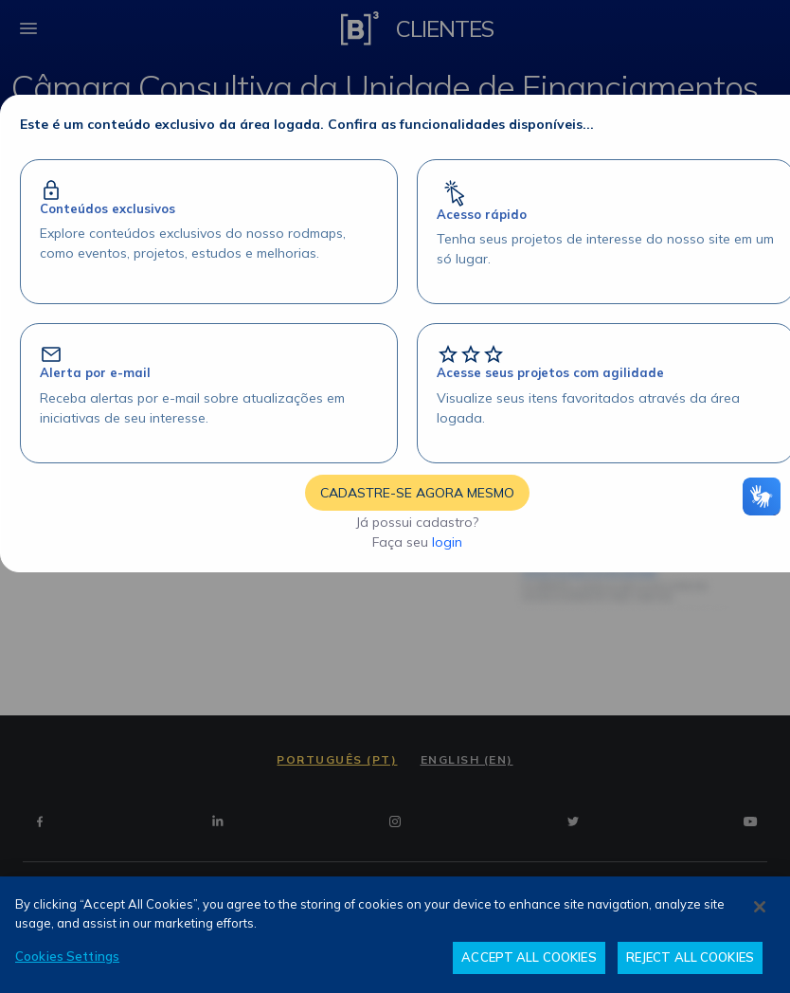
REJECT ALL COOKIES (690, 957)
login (447, 542)
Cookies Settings (67, 956)
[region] (395, 934)
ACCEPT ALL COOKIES (528, 957)
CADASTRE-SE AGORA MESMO (417, 492)
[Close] (760, 907)
